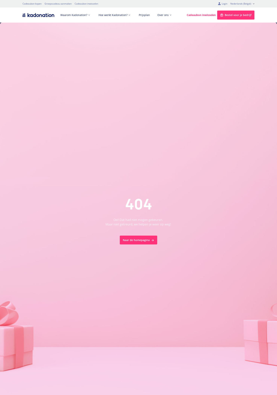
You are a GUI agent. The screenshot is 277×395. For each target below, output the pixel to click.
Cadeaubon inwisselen (86, 3)
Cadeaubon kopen (32, 3)
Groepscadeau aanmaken (58, 3)
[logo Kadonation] (38, 15)
